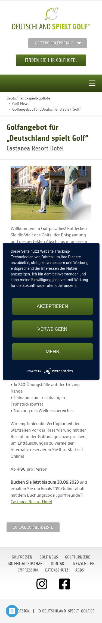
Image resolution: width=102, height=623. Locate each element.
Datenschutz (56, 570)
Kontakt (58, 563)
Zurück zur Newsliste (33, 527)
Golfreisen (22, 557)
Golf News (48, 557)
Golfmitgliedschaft (26, 563)
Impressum (28, 570)
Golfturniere (77, 557)
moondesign (18, 611)
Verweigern (52, 329)
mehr (52, 351)
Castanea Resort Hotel (31, 501)
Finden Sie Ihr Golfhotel (51, 60)
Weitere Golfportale (54, 43)
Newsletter (83, 563)
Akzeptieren (52, 306)
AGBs (79, 570)
